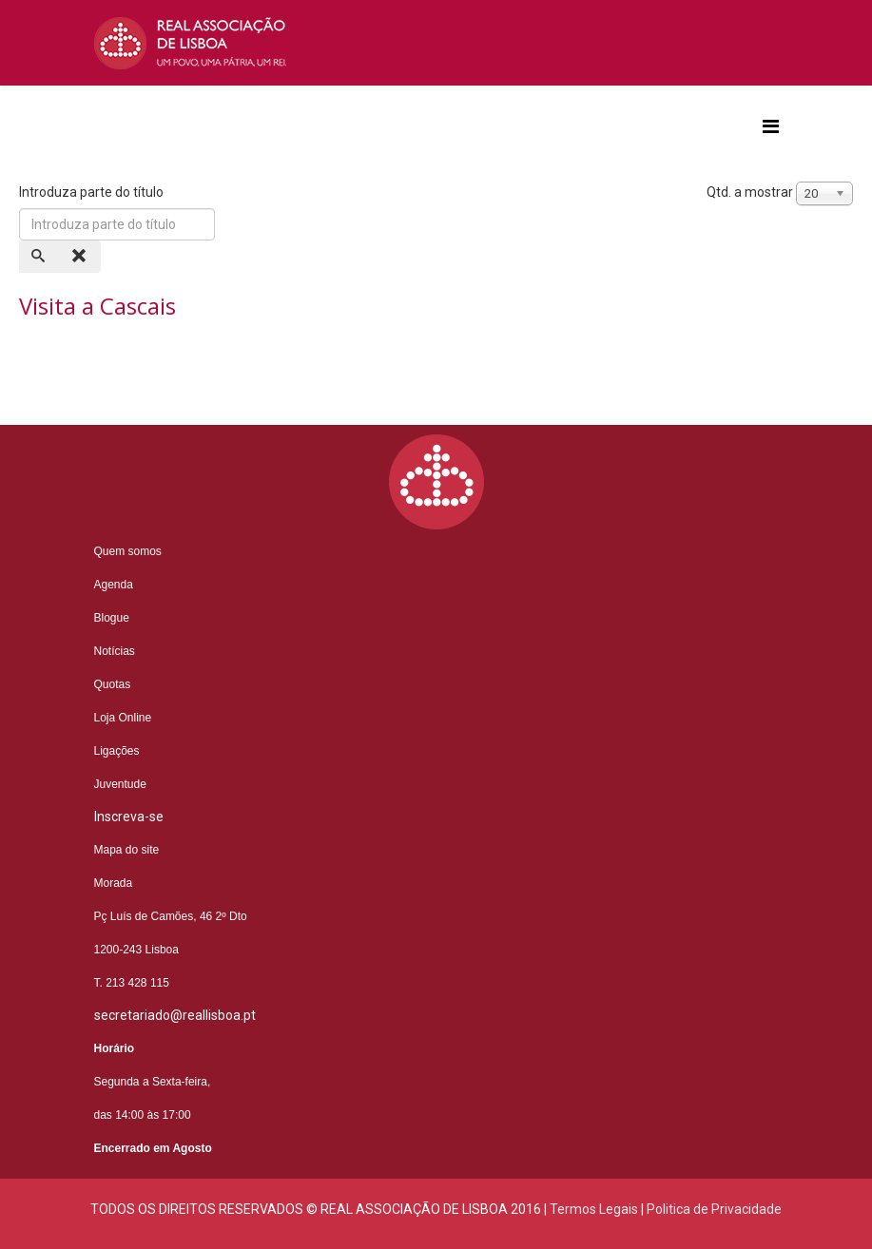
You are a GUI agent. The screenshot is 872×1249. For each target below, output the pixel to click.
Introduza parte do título (92, 192)
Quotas (112, 684)
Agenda (113, 584)
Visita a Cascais (97, 305)
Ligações (117, 751)
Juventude (120, 784)
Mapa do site (127, 849)
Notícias (114, 651)
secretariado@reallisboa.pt (175, 1015)
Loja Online (123, 717)
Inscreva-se (129, 816)
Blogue (111, 617)
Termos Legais (594, 1209)
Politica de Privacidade (714, 1209)
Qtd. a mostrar (750, 192)
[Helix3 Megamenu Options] (771, 127)
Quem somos (128, 551)
